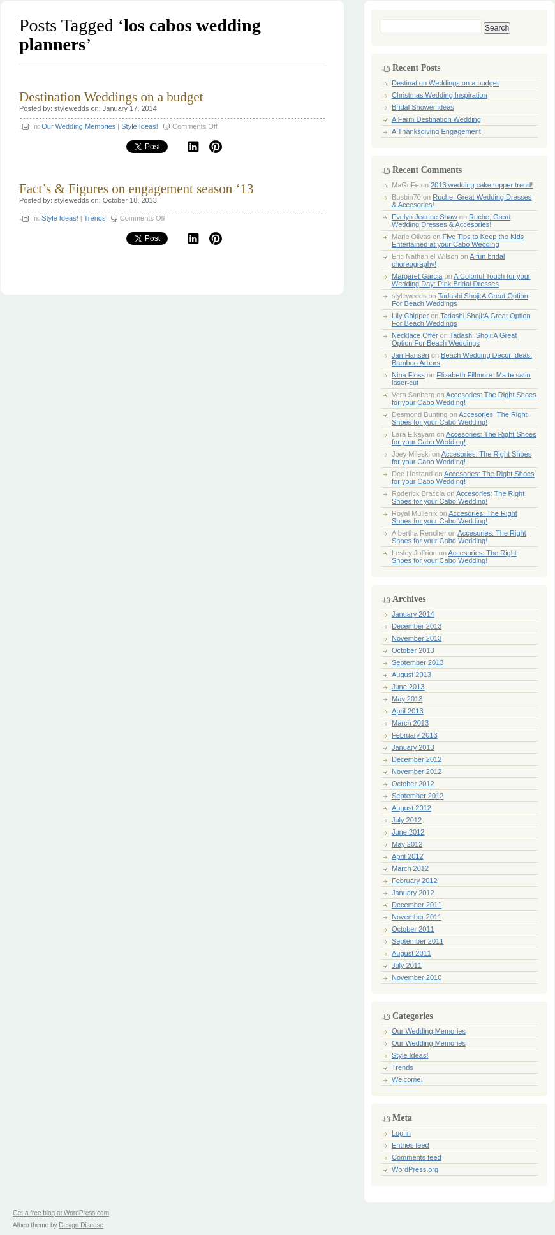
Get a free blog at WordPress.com (61, 1213)
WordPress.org (415, 1169)
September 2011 (417, 941)
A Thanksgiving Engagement (436, 131)
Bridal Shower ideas (423, 107)
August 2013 (411, 674)
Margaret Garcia (417, 276)
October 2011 (413, 929)
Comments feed (416, 1157)
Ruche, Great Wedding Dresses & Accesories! (451, 220)
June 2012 (408, 832)
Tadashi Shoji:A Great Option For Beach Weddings (454, 339)
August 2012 (411, 808)
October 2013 (413, 650)
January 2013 (413, 747)
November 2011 (416, 917)
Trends (95, 218)
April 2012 (408, 856)
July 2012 (407, 820)
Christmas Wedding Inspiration (439, 95)
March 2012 (410, 868)
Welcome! (407, 1079)
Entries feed (410, 1145)
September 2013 (417, 662)
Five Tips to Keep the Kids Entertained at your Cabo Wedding (458, 240)
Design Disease (81, 1225)
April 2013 (408, 711)
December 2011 (416, 905)
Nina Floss (408, 375)
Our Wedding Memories (78, 126)
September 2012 (417, 796)
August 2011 (411, 953)
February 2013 (415, 735)
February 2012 (415, 880)
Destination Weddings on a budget (111, 97)
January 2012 (413, 892)
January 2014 (413, 614)
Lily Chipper (410, 315)
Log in (401, 1133)
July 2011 (407, 965)
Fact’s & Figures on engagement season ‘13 (136, 188)
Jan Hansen (410, 355)
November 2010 (416, 977)
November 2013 (416, 638)
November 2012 (416, 771)
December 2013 (416, 626)
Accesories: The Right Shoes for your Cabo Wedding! (464, 398)
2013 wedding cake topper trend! (482, 185)
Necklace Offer (415, 335)
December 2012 (416, 759)
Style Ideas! (139, 126)
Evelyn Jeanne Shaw (424, 217)
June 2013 (408, 687)
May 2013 (407, 699)
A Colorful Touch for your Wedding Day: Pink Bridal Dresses (461, 280)
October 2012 (413, 783)
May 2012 (407, 844)
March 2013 (410, 723)
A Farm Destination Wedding (436, 119)
